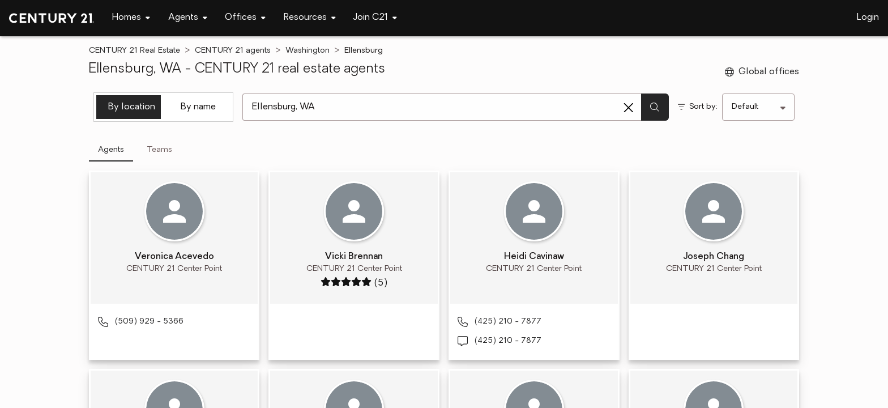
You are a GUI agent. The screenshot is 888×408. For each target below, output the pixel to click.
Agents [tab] (111, 150)
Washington (307, 50)
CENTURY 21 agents (233, 50)
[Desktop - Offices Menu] (245, 18)
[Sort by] (758, 107)
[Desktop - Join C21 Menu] (375, 18)
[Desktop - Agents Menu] (187, 18)
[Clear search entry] (629, 107)
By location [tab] (131, 107)
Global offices (762, 71)
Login (868, 17)
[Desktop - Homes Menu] (131, 18)
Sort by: (703, 107)
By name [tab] (198, 107)
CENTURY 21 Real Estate (134, 50)
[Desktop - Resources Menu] (310, 18)
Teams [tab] (159, 150)
